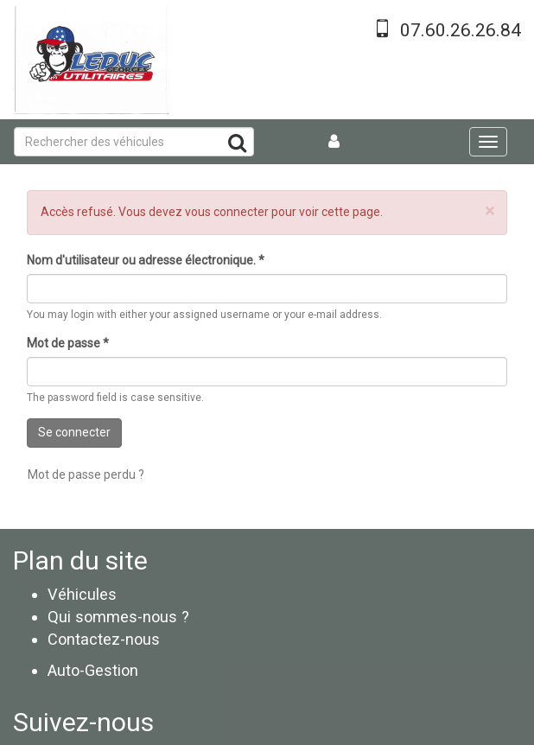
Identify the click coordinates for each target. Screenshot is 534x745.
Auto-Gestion (93, 670)
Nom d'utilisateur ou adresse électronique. (145, 260)
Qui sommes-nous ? (118, 617)
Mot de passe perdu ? (86, 474)
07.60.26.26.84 (460, 30)
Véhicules (82, 594)
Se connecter (74, 432)
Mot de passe (68, 343)
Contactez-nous (104, 639)
